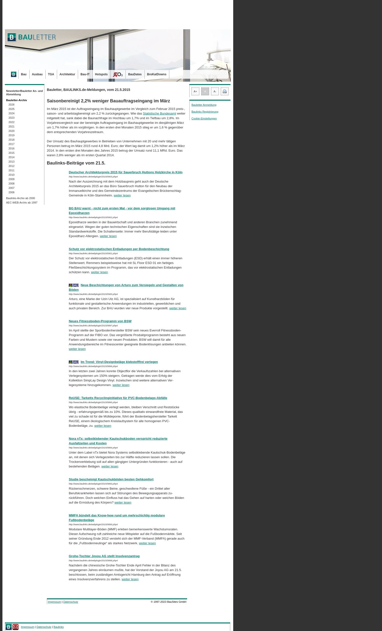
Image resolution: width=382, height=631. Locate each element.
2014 (11, 157)
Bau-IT (85, 74)
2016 (11, 148)
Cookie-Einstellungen (204, 118)
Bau (24, 74)
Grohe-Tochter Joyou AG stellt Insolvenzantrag (104, 556)
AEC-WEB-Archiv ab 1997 (21, 202)
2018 (11, 139)
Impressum (54, 601)
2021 (11, 126)
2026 (11, 104)
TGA (51, 74)
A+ (195, 91)
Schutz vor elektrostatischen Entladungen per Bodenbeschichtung (119, 249)
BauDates (134, 74)
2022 (11, 122)
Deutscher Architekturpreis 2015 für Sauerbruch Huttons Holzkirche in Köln (125, 172)
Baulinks (59, 626)
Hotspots (101, 74)
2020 (11, 130)
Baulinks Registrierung (204, 111)
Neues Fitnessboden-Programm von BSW (100, 321)
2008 (11, 183)
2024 (11, 113)
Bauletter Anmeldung (203, 104)
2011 (11, 170)
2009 (11, 179)
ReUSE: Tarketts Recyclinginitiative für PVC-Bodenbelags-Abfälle (118, 398)
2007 (11, 187)
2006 (11, 192)
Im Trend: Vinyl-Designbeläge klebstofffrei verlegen (119, 362)
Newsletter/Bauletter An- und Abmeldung (24, 92)
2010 (11, 174)
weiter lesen (122, 195)
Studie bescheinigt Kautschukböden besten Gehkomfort (111, 479)
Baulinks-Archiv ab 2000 (20, 198)
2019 (11, 135)
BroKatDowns (156, 74)
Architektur (67, 74)
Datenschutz (70, 601)
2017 (11, 144)
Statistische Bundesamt (159, 113)
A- (215, 91)
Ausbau (37, 74)
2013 (11, 161)
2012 (11, 166)
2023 (11, 117)
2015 (11, 152)
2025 (11, 108)
